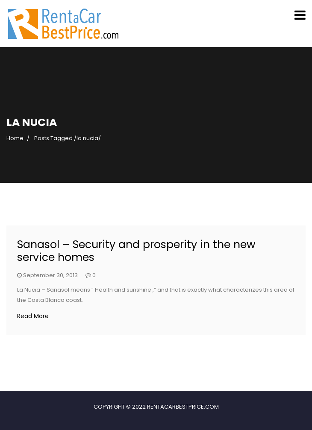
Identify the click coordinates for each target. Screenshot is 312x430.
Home (15, 138)
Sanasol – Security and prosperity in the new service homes (136, 251)
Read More (33, 316)
